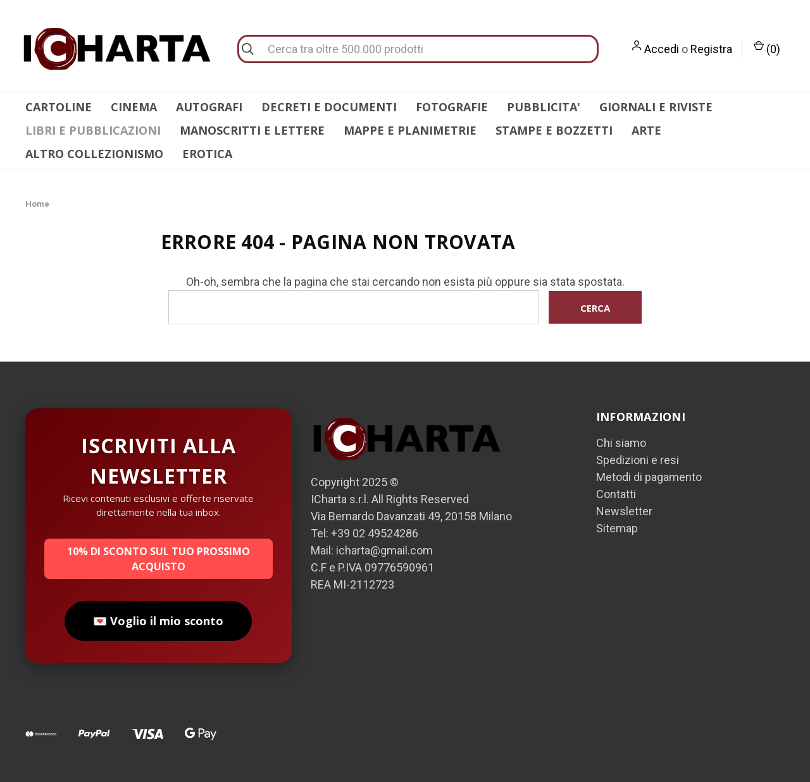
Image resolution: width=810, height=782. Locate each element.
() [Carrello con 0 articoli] (767, 48)
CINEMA (134, 106)
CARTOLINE (58, 106)
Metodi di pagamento (649, 477)
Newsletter (624, 511)
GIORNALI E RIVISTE (656, 106)
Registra (711, 49)
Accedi (661, 49)
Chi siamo (621, 442)
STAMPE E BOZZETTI (554, 130)
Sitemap (617, 528)
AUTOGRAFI (209, 106)
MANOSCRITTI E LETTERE (252, 130)
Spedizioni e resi (637, 460)
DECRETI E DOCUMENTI (329, 106)
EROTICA (207, 153)
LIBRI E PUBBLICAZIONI (93, 130)
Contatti (616, 494)
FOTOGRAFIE (452, 106)
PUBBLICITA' (543, 106)
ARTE (646, 130)
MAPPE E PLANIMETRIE (410, 130)
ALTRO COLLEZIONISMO (94, 153)
